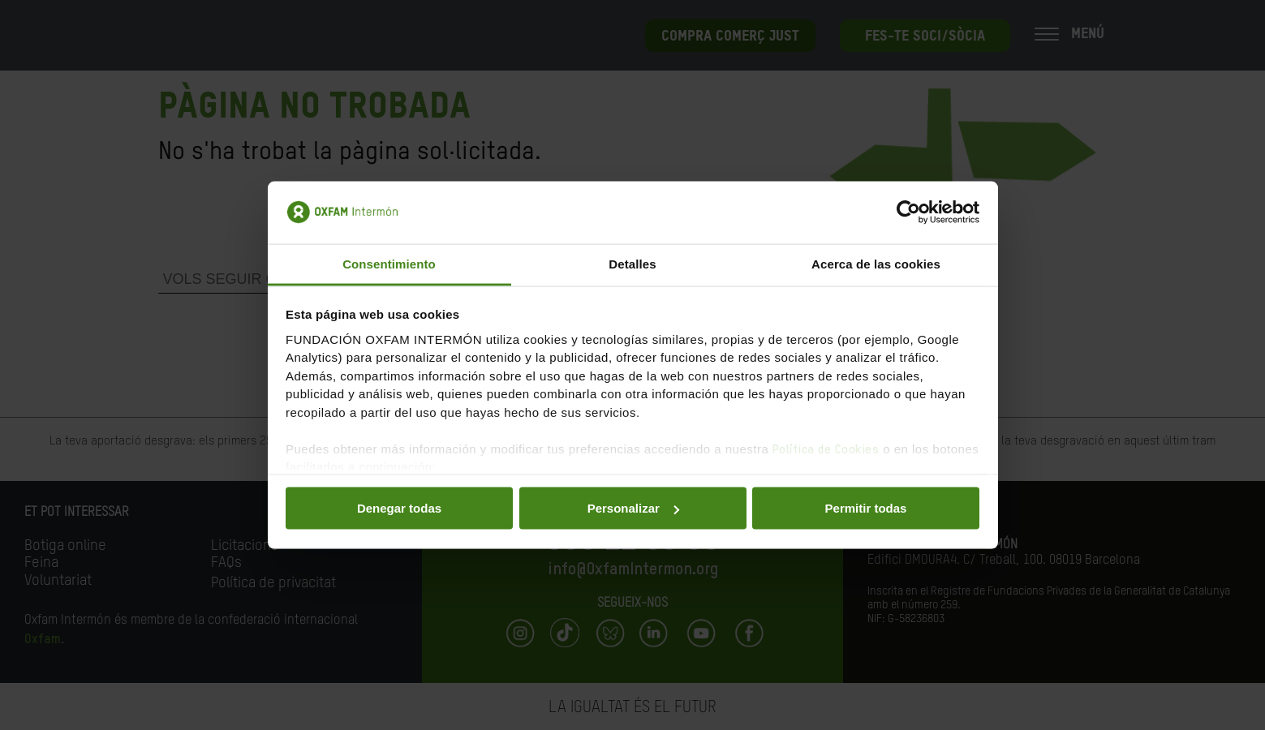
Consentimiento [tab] (389, 263)
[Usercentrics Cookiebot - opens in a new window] (908, 212)
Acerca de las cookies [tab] (875, 263)
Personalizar (633, 508)
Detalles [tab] (632, 263)
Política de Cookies (826, 449)
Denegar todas (399, 508)
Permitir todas (866, 508)
